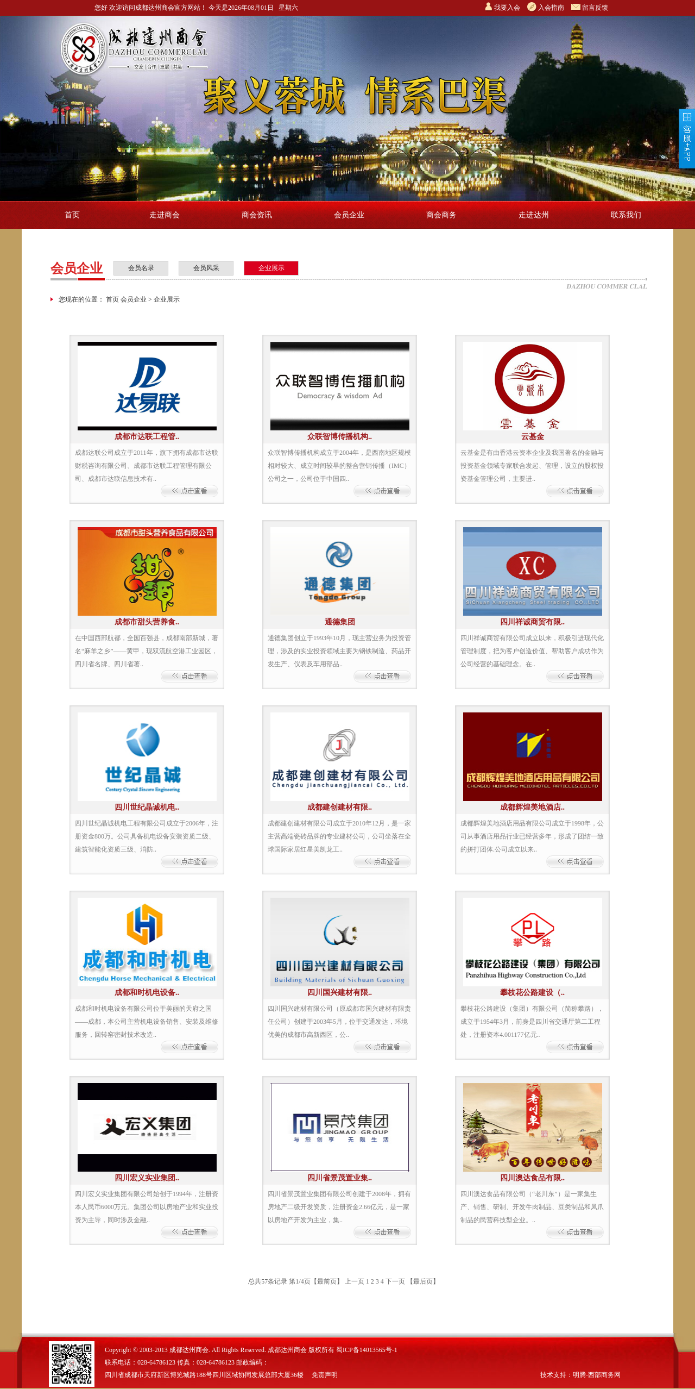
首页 (72, 215)
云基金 (532, 437)
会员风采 (206, 268)
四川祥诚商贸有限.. (532, 622)
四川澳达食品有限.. (532, 1178)
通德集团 (340, 622)
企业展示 (271, 268)
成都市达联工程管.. (147, 437)
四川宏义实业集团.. (147, 1178)
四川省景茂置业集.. (339, 1178)
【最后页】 (423, 1281)
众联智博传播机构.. (339, 437)
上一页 (354, 1281)
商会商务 (441, 215)
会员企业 (349, 215)
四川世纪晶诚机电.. (147, 807)
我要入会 (507, 7)
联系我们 (626, 215)
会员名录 (141, 268)
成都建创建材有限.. (339, 807)
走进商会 (164, 215)
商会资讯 (257, 215)
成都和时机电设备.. (147, 992)
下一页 (395, 1281)
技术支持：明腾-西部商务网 (580, 1375)
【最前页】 (327, 1281)
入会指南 (551, 7)
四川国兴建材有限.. (339, 992)
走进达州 (534, 215)
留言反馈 (595, 7)
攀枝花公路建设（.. (532, 992)
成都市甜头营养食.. (147, 622)
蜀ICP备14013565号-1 (366, 1350)
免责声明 (325, 1375)
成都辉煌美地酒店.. (532, 807)
